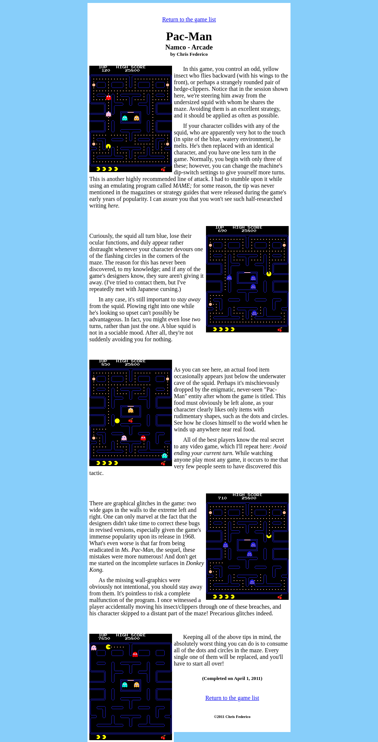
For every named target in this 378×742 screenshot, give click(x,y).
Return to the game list (189, 19)
